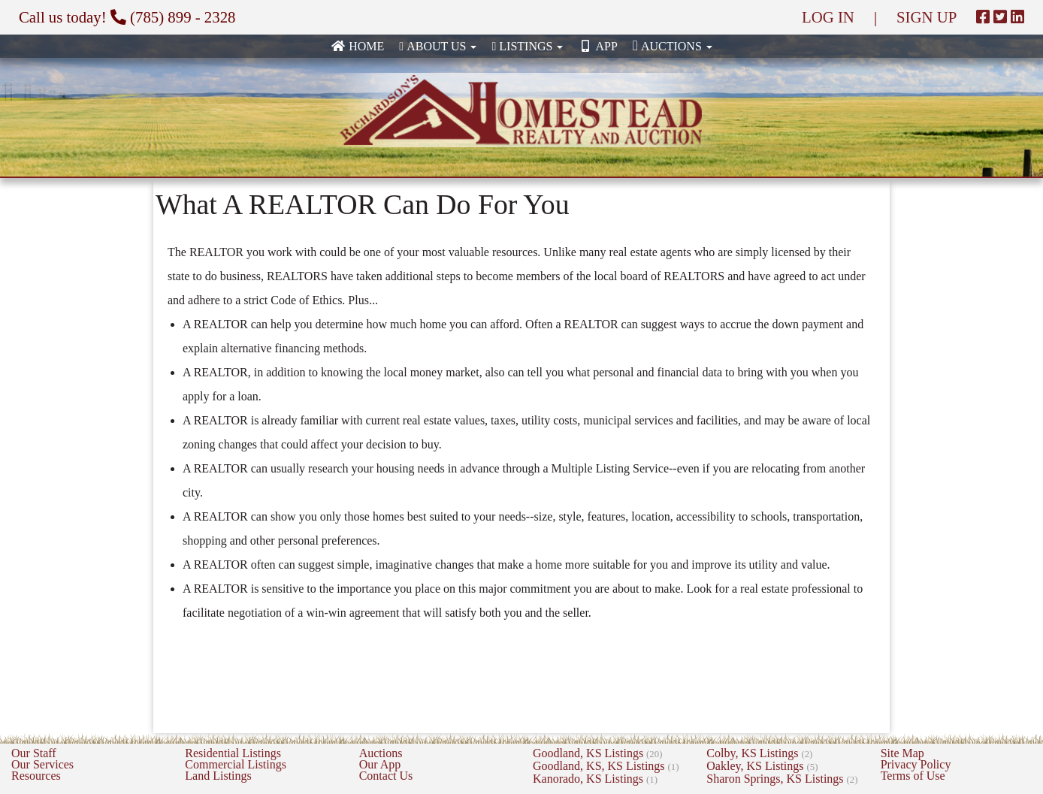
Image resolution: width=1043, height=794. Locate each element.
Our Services (42, 764)
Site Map (902, 753)
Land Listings (218, 775)
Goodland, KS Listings (597, 753)
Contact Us (386, 775)
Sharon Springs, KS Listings (781, 778)
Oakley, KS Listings (762, 765)
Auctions (381, 753)
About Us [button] (437, 46)
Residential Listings (233, 753)
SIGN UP (926, 17)
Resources (36, 775)
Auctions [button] (672, 45)
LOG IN (828, 17)
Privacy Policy (916, 764)
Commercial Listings (235, 764)
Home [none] (357, 46)
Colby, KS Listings (759, 753)
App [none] (597, 46)
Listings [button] (527, 46)
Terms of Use (913, 775)
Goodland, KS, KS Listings (606, 765)
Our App (380, 764)
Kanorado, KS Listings (595, 778)
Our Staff (33, 753)
